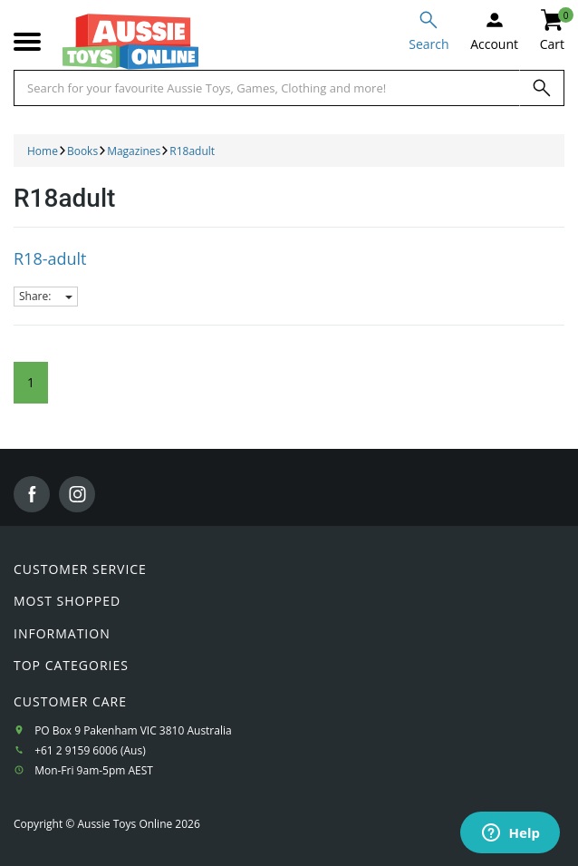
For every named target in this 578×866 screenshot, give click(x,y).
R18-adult (50, 258)
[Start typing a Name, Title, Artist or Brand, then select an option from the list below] (267, 88)
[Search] (541, 88)
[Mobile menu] (27, 42)
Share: (45, 296)
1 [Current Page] (30, 382)
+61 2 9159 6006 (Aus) (90, 750)
